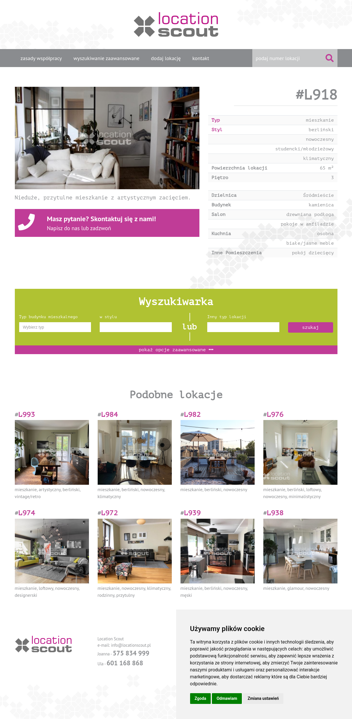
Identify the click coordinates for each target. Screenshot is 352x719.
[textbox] (55, 327)
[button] (28, 138)
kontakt (200, 58)
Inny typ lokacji (226, 317)
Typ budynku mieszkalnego (48, 317)
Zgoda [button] (200, 698)
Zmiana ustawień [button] (263, 698)
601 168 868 (125, 663)
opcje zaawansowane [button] (176, 349)
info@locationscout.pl (131, 645)
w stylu (108, 317)
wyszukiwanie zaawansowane (107, 58)
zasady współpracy (41, 58)
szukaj (310, 327)
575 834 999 (131, 653)
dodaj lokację (166, 58)
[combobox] (55, 327)
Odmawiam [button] (227, 698)
